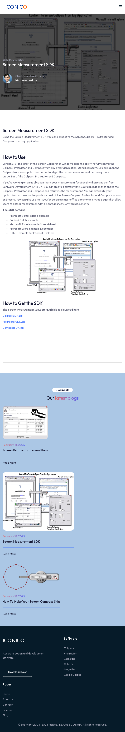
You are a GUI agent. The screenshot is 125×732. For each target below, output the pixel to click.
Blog (5, 715)
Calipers (69, 648)
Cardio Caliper (72, 674)
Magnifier (70, 669)
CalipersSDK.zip (13, 315)
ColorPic (69, 664)
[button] (120, 6)
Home (6, 694)
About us (8, 699)
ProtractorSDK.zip (14, 321)
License (7, 710)
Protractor (70, 653)
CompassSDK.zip (13, 327)
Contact (8, 704)
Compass (69, 658)
